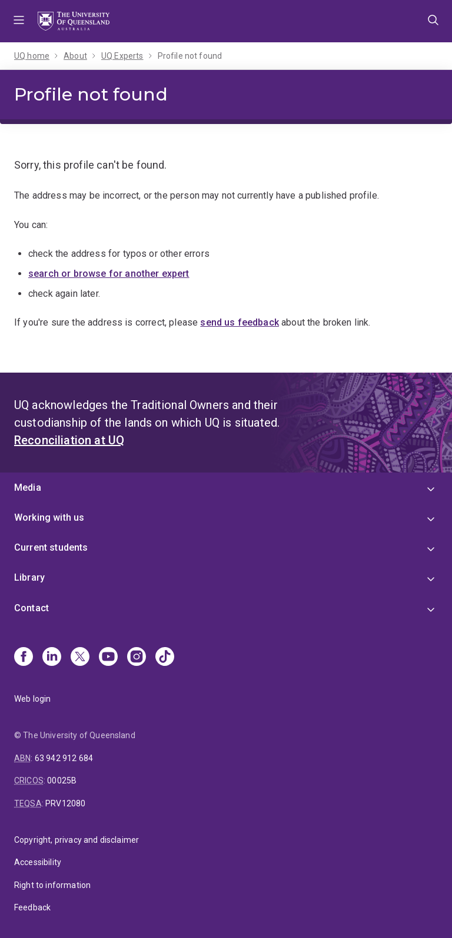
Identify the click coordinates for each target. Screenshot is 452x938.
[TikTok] (164, 657)
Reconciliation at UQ (69, 440)
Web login (32, 699)
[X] (80, 657)
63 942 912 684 (64, 758)
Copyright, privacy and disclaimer (76, 840)
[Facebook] (23, 657)
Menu (19, 21)
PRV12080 (65, 803)
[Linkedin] (51, 657)
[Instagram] (136, 657)
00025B (62, 780)
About (75, 56)
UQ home (31, 56)
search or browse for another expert (109, 273)
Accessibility (37, 862)
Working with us (49, 517)
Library (29, 577)
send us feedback (239, 322)
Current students (51, 547)
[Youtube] (108, 657)
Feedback (32, 907)
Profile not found (190, 56)
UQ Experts (122, 56)
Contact (31, 608)
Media (27, 487)
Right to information (52, 885)
